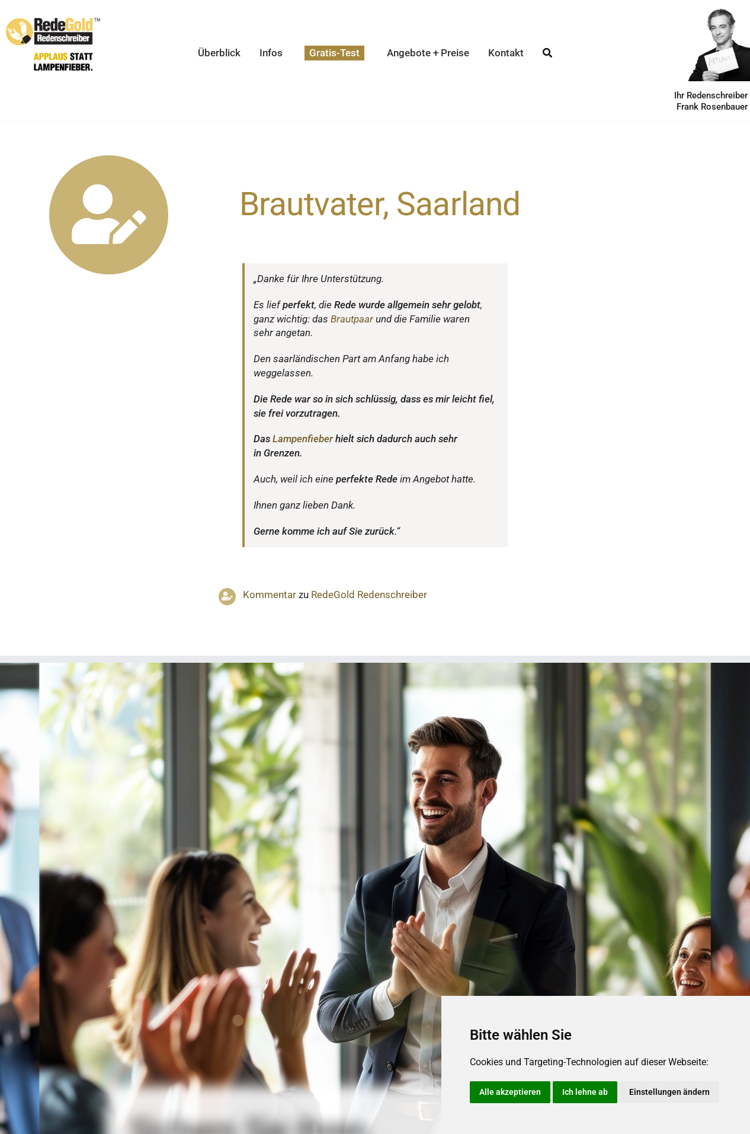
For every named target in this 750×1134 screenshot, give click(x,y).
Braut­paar (352, 319)
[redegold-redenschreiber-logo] (53, 22)
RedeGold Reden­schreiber (369, 594)
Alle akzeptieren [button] (510, 1092)
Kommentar (269, 594)
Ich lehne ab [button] (585, 1092)
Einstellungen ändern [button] (669, 1092)
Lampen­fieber (303, 439)
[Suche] (547, 53)
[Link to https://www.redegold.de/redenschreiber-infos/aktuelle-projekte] (108, 214)
